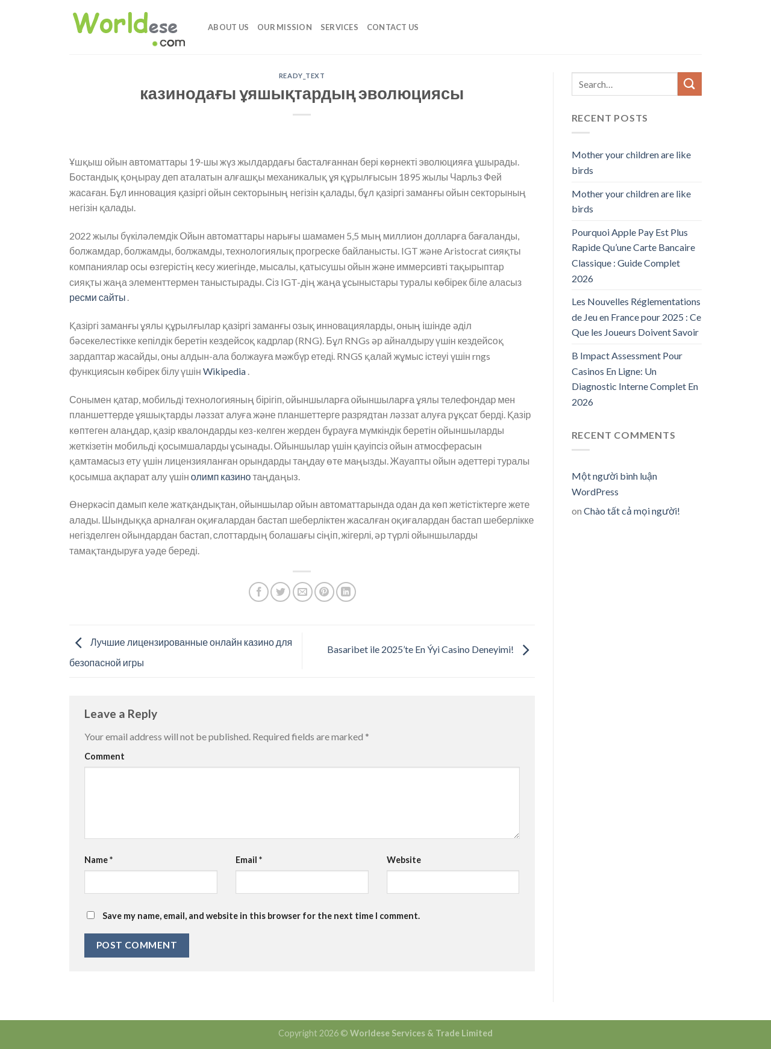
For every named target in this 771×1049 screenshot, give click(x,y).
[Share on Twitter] (280, 592)
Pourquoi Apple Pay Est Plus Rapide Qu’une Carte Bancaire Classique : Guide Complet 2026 (633, 255)
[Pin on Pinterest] (324, 592)
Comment (104, 756)
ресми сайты (98, 297)
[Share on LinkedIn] (346, 592)
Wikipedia (225, 371)
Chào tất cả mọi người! (632, 510)
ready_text (302, 75)
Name (98, 860)
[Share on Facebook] (259, 592)
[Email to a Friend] (303, 592)
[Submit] (690, 84)
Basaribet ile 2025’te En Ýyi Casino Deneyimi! (431, 649)
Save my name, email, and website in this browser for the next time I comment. (261, 916)
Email (249, 860)
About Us (228, 27)
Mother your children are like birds (631, 162)
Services (339, 27)
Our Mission (284, 27)
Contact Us (393, 27)
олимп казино (221, 476)
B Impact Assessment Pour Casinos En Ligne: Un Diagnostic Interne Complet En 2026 (635, 378)
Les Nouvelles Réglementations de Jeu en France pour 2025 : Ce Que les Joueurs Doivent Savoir (636, 317)
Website (404, 860)
